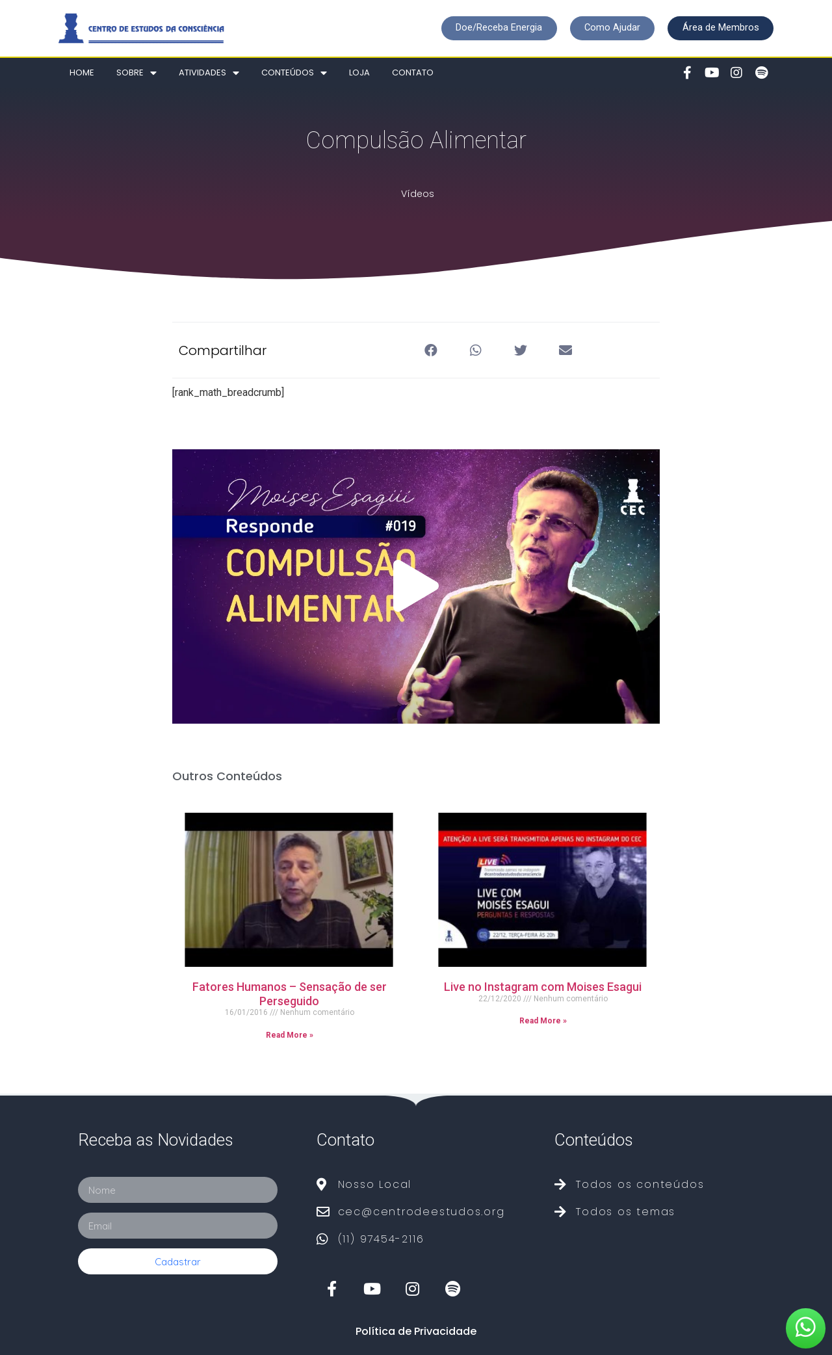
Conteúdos (294, 73)
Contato (413, 72)
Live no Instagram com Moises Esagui (543, 986)
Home (82, 72)
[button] (493, 28)
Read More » (289, 1035)
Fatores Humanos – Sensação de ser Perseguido (289, 994)
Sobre (136, 73)
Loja (359, 72)
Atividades (209, 73)
